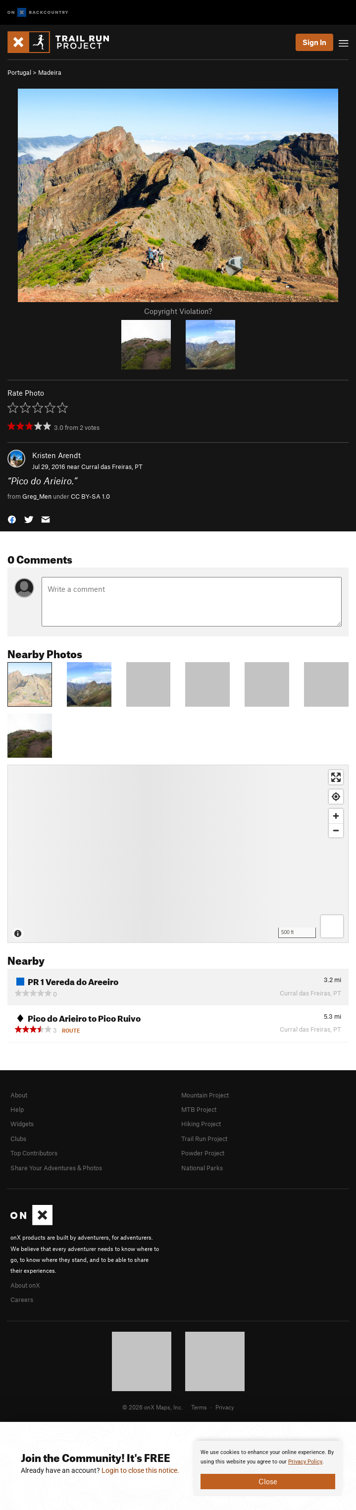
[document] (268, 1468)
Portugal (19, 72)
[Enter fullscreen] (336, 777)
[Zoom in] (336, 816)
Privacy (224, 1407)
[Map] (178, 853)
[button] (11, 518)
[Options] (332, 926)
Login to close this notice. (140, 1470)
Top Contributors (33, 1153)
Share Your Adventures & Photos (56, 1168)
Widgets (22, 1124)
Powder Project (202, 1153)
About (18, 1095)
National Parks (202, 1168)
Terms (199, 1407)
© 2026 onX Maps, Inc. (152, 1407)
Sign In (314, 42)
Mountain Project (205, 1095)
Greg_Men (36, 496)
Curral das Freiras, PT (112, 466)
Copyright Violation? (178, 311)
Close (267, 1481)
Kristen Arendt (56, 455)
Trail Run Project (204, 1139)
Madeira (49, 72)
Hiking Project (201, 1124)
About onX (25, 1285)
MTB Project (198, 1109)
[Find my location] (336, 796)
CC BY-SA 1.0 (90, 496)
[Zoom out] (336, 830)
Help (17, 1109)
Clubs (18, 1139)
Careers (21, 1299)
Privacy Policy (305, 1461)
